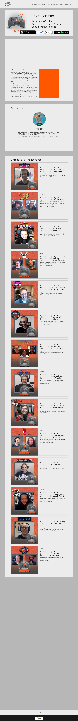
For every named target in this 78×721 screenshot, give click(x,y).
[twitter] (39, 712)
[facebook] (37, 712)
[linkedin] (40, 712)
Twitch (33, 139)
